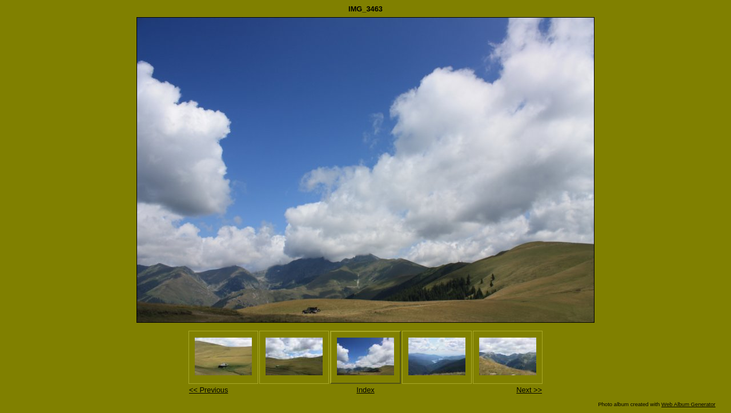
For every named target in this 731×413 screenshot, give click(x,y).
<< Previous (208, 390)
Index (365, 390)
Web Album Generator (688, 404)
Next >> (529, 390)
